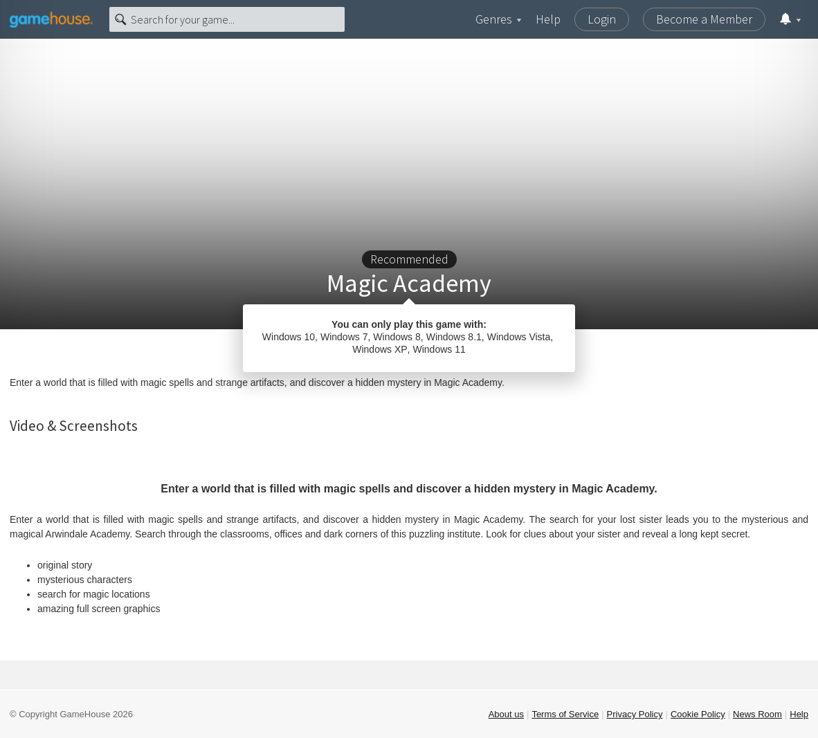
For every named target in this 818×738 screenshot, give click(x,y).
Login (602, 19)
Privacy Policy (635, 714)
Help (548, 19)
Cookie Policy (698, 714)
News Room (757, 714)
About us (506, 714)
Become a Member (704, 19)
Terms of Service (565, 714)
